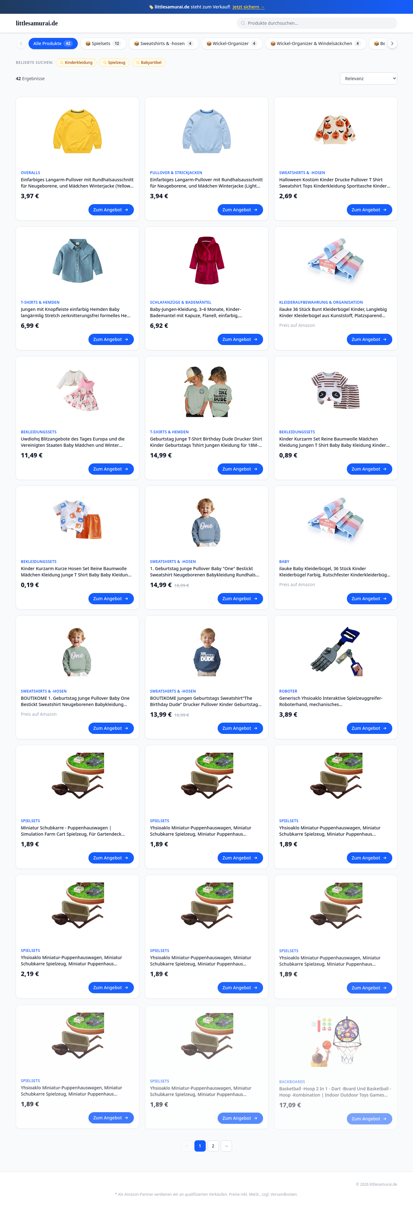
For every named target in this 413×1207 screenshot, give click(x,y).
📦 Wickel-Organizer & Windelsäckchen (315, 43)
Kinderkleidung (76, 62)
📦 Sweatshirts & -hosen (163, 43)
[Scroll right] (392, 44)
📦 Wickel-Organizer (232, 43)
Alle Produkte (53, 43)
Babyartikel (148, 62)
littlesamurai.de (37, 23)
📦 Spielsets (103, 43)
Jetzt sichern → (249, 7)
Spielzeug (114, 62)
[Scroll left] (21, 44)
